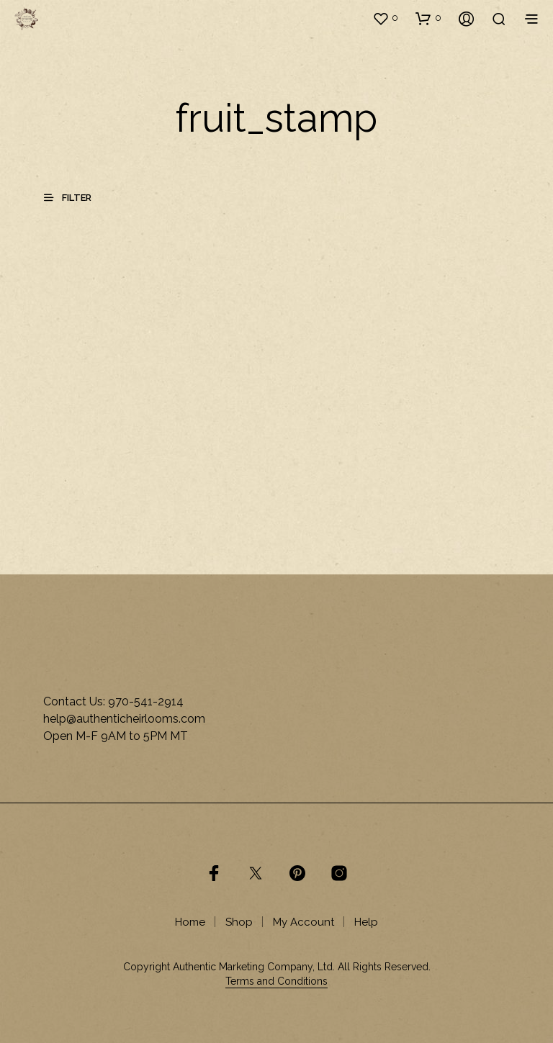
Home (190, 922)
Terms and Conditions (276, 981)
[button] (385, 18)
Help (366, 922)
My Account (303, 922)
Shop (239, 922)
